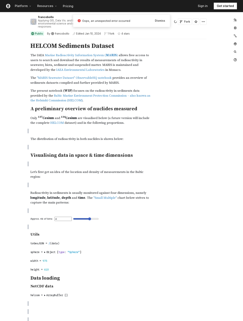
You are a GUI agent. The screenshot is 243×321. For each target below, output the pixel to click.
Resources (47, 6)
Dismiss (160, 20)
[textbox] (118, 282)
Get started (225, 6)
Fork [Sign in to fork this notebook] (185, 21)
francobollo (46, 17)
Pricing (68, 6)
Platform (23, 6)
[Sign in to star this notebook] (196, 21)
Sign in (203, 6)
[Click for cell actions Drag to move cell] (26, 282)
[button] (26, 40)
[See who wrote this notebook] (58, 33)
